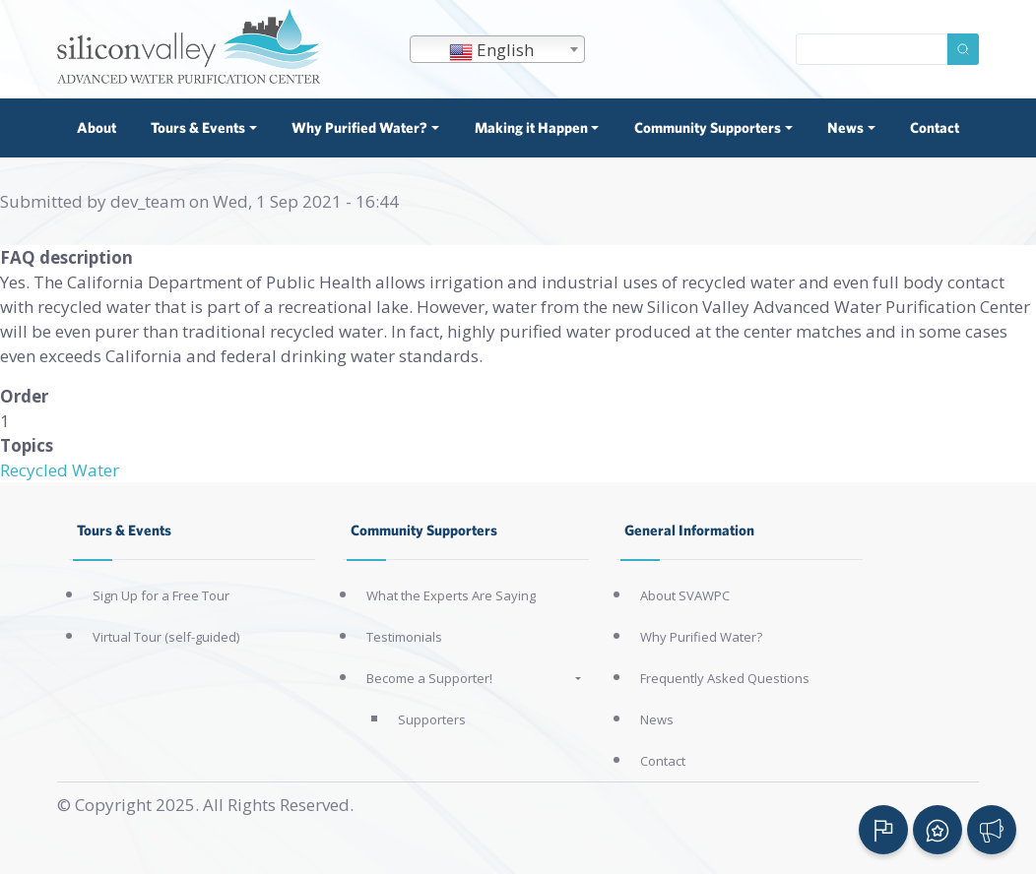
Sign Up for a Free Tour (161, 595)
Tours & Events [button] (198, 127)
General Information (689, 530)
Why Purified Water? (701, 637)
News (657, 719)
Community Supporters (424, 530)
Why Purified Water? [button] (359, 127)
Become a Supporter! (429, 678)
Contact (934, 127)
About (96, 127)
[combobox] (497, 49)
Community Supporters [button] (707, 127)
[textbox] (497, 50)
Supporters (432, 719)
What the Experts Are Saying (451, 595)
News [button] (845, 127)
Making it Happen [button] (531, 127)
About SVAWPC (685, 595)
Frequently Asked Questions (724, 678)
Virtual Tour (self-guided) (166, 637)
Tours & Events (124, 530)
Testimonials (404, 637)
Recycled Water (59, 470)
